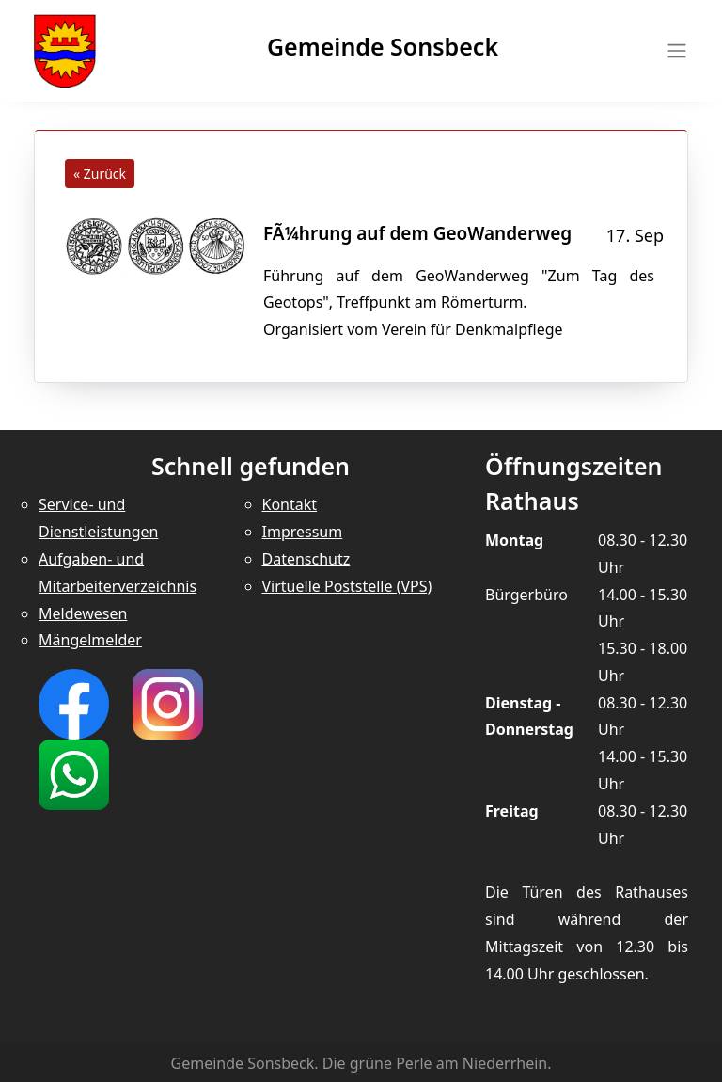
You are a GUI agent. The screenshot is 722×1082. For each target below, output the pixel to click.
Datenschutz (306, 559)
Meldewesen (83, 613)
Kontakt (290, 504)
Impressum (302, 531)
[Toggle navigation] (671, 51)
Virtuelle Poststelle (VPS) (347, 586)
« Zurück (99, 174)
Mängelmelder (90, 639)
